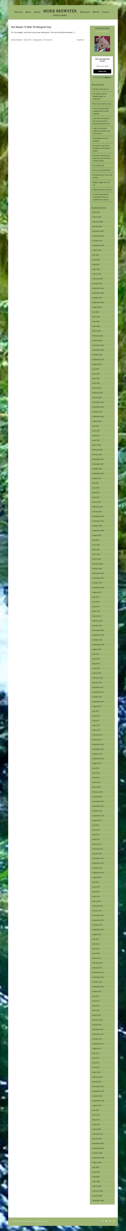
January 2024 (97, 340)
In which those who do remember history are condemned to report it (101, 197)
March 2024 (97, 331)
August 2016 (97, 763)
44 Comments (48, 40)
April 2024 (96, 326)
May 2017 (96, 721)
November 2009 (98, 1148)
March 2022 (97, 445)
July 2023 (96, 369)
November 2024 (98, 293)
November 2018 (98, 635)
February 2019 (98, 621)
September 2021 (98, 473)
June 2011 (96, 1058)
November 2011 (98, 1034)
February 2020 (98, 564)
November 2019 (98, 578)
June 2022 (96, 431)
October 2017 (97, 697)
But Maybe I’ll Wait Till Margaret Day (31, 27)
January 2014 (97, 911)
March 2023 (97, 388)
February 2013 (98, 963)
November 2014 (98, 863)
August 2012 (97, 991)
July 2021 (96, 483)
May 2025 (96, 264)
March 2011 (97, 1072)
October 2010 (97, 1096)
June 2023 (96, 374)
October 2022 (97, 412)
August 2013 (97, 934)
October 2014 (97, 868)
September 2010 (98, 1101)
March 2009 (97, 1186)
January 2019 (97, 626)
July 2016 (96, 768)
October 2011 (97, 1039)
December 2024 (98, 288)
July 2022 (96, 426)
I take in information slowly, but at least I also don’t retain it (101, 130)
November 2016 (98, 749)
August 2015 (97, 820)
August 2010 (97, 1105)
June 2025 (96, 260)
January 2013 (97, 968)
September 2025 (98, 245)
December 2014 (98, 858)
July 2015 (96, 825)
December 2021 (98, 459)
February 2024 (98, 336)
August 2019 (97, 592)
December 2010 (98, 1086)
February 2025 (98, 279)
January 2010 (97, 1139)
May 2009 (96, 1177)
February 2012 (98, 1020)
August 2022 (97, 421)
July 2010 (96, 1110)
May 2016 (96, 778)
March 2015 (97, 844)
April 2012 (96, 1010)
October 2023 (97, 355)
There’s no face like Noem (102, 170)
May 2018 (96, 664)
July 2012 (96, 996)
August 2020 (97, 535)
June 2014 (96, 887)
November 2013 (98, 920)
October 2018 (97, 640)
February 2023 (98, 393)
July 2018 (96, 654)
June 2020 (96, 545)
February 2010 (98, 1134)
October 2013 (97, 925)
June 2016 (96, 773)
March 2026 (97, 217)
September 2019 (98, 588)
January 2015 (97, 854)
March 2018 (97, 673)
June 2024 (96, 317)
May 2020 (96, 549)
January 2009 (97, 1196)
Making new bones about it (102, 190)
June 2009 (96, 1172)
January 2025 (97, 283)
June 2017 (96, 716)
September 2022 (98, 416)
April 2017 (96, 725)
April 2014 (96, 896)
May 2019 (96, 606)
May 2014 (96, 892)
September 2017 (98, 702)
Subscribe (102, 71)
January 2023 (97, 397)
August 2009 (97, 1162)
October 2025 (97, 241)
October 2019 (97, 583)
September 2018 (98, 645)
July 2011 (96, 1053)
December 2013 (98, 915)
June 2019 (96, 602)
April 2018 (96, 668)
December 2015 (98, 801)
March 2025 (97, 274)
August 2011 (97, 1048)
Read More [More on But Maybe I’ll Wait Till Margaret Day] (80, 40)
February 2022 (98, 450)
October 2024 (97, 298)
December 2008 (98, 1200)
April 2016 (96, 782)
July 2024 (96, 312)
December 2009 (98, 1143)
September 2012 (98, 987)
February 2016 (98, 792)
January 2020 (97, 569)
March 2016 (97, 787)
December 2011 (98, 1029)
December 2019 (98, 573)
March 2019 (97, 616)
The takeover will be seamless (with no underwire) (100, 96)
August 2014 (97, 877)
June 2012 (96, 1001)
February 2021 (98, 507)
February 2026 (98, 222)
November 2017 (98, 692)
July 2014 (96, 882)
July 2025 (96, 255)
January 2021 (97, 512)
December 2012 (98, 972)
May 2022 (96, 435)
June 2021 (96, 488)
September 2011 (98, 1044)
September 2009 (98, 1158)
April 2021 (96, 497)
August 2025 (97, 250)
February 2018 (98, 678)
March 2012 (97, 1015)
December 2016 (98, 744)
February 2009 (98, 1191)
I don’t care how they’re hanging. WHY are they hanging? (101, 111)
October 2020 (97, 526)
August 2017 (97, 706)
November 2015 (98, 806)
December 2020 (98, 516)
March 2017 (97, 730)
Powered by (102, 77)
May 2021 (96, 492)
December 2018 (98, 630)
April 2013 (96, 953)
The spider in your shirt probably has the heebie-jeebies (101, 148)
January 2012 (97, 1025)
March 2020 (97, 559)
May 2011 (96, 1063)
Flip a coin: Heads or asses (102, 104)
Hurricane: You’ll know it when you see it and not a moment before (102, 158)
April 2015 (96, 839)
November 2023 (98, 350)
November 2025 (98, 236)
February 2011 (98, 1077)
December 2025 (98, 231)
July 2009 (96, 1167)
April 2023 (96, 383)
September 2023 (98, 359)
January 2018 (97, 683)
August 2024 (97, 307)
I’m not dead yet (98, 165)
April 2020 (96, 554)
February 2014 (98, 906)
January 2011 (97, 1082)
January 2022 (97, 454)
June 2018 (96, 659)
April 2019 (96, 611)
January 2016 (97, 797)
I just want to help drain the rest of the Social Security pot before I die (101, 120)
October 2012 (97, 982)
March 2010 (97, 1129)
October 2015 (97, 811)
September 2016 (98, 759)
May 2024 (96, 321)
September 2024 (98, 302)
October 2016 (97, 754)
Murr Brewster (17, 40)
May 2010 (96, 1120)
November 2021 (98, 464)
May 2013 (96, 949)
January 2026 (97, 226)
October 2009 (97, 1153)
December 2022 (98, 402)
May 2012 (96, 1006)
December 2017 (98, 687)
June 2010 (96, 1115)
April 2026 (96, 212)
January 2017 (97, 740)
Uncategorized (37, 40)
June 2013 (96, 944)
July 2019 (96, 597)
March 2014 (97, 901)
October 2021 (97, 469)
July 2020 (96, 540)
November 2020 (98, 521)
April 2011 (96, 1067)
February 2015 (98, 849)
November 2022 (98, 407)
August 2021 (97, 478)
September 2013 (98, 930)
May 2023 (96, 378)
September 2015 (98, 816)
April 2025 (96, 269)
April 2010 (96, 1124)
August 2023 (97, 364)
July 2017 (96, 711)
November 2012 (98, 977)
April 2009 (96, 1181)
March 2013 (97, 958)
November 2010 (98, 1091)
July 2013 (96, 939)
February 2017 (98, 735)
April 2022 (96, 440)
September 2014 (98, 873)
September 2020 (98, 530)
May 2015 (96, 835)
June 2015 (96, 830)
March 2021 (97, 502)
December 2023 (98, 345)
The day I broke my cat (101, 89)
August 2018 (97, 649)
